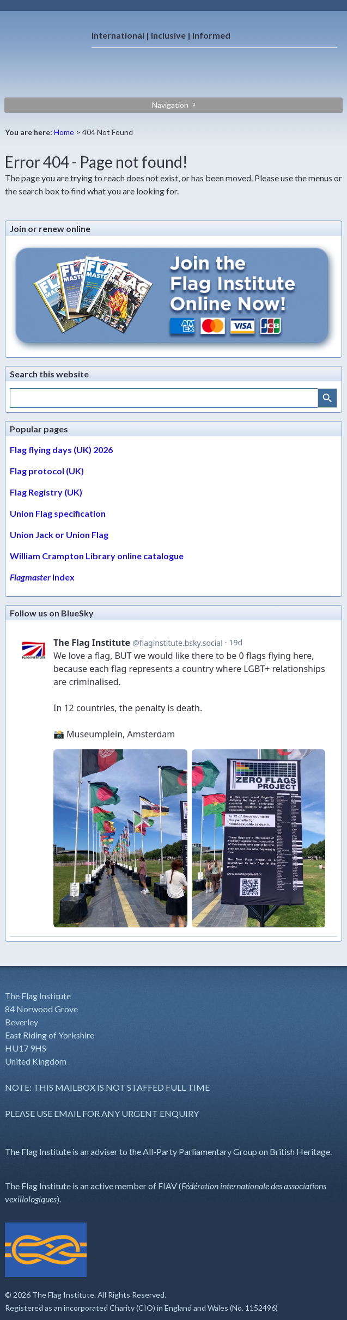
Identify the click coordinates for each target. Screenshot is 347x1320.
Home (64, 132)
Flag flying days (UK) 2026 (61, 449)
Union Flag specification (58, 513)
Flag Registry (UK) (46, 492)
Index (42, 577)
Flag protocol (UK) (47, 471)
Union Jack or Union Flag (59, 534)
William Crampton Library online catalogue (97, 556)
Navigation (170, 104)
